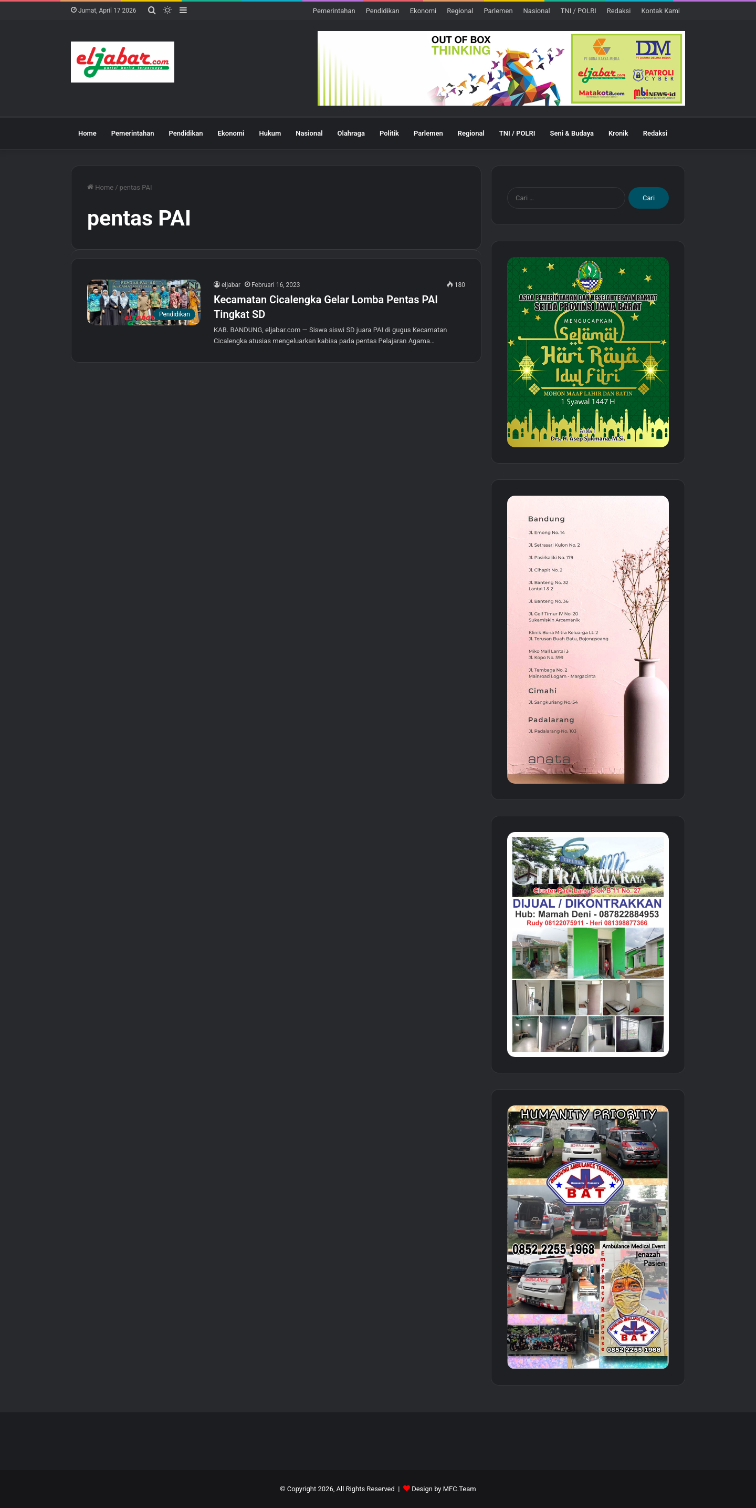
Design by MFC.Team (444, 1489)
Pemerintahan (334, 11)
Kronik (618, 133)
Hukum (270, 133)
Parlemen (498, 11)
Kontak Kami (660, 11)
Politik (389, 133)
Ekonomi (423, 11)
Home (87, 133)
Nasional (536, 11)
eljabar (231, 285)
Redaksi (619, 11)
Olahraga (351, 133)
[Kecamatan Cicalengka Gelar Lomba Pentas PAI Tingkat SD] (144, 302)
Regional (460, 11)
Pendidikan (383, 11)
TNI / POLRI (578, 11)
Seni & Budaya (572, 133)
